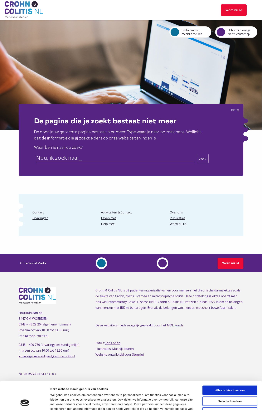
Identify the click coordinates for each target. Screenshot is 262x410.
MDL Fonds (175, 325)
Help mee (108, 224)
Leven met (108, 218)
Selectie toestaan (230, 374)
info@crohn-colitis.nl (33, 336)
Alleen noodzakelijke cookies (230, 385)
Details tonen (207, 402)
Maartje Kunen (123, 349)
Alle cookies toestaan (230, 363)
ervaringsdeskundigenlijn (60, 345)
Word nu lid (234, 10)
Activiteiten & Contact (116, 212)
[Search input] (115, 158)
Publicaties (177, 218)
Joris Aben (112, 343)
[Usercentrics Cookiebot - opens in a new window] (25, 402)
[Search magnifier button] (203, 158)
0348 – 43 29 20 (30, 324)
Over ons (176, 212)
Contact (38, 212)
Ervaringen (40, 218)
